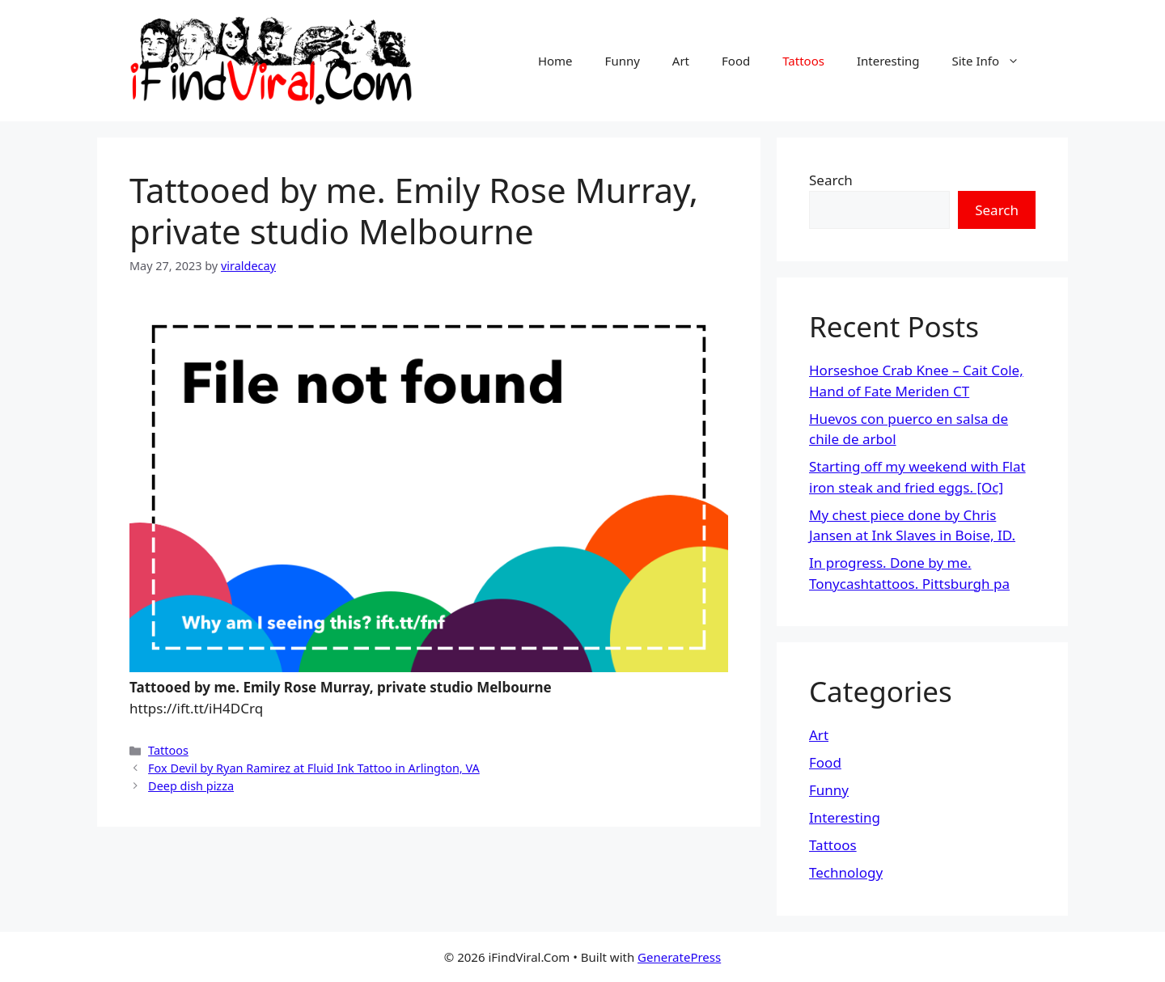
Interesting (888, 61)
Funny (622, 61)
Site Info (994, 60)
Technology (846, 872)
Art (680, 61)
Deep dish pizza (191, 786)
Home (555, 61)
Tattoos (803, 61)
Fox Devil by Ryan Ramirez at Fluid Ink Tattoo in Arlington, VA (314, 768)
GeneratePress (679, 957)
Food (736, 61)
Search (831, 180)
